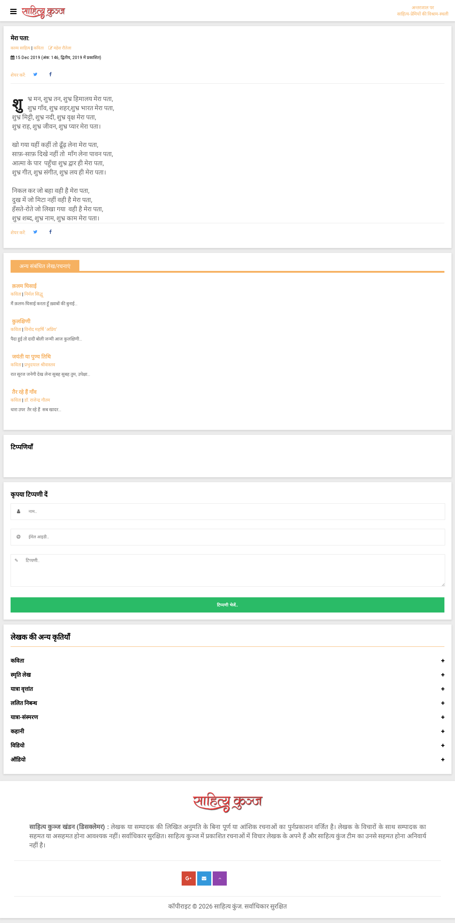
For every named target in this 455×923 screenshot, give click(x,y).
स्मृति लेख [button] (227, 675)
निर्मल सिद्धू (33, 294)
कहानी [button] (227, 731)
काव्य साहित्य (20, 48)
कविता (39, 48)
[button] (35, 74)
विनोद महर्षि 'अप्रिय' (40, 329)
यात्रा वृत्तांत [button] (227, 689)
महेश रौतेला (59, 48)
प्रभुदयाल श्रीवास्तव (39, 364)
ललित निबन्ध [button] (227, 703)
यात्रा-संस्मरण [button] (227, 717)
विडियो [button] (227, 746)
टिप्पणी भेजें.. (227, 605)
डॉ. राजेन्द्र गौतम (37, 400)
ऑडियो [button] (227, 760)
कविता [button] (227, 661)
